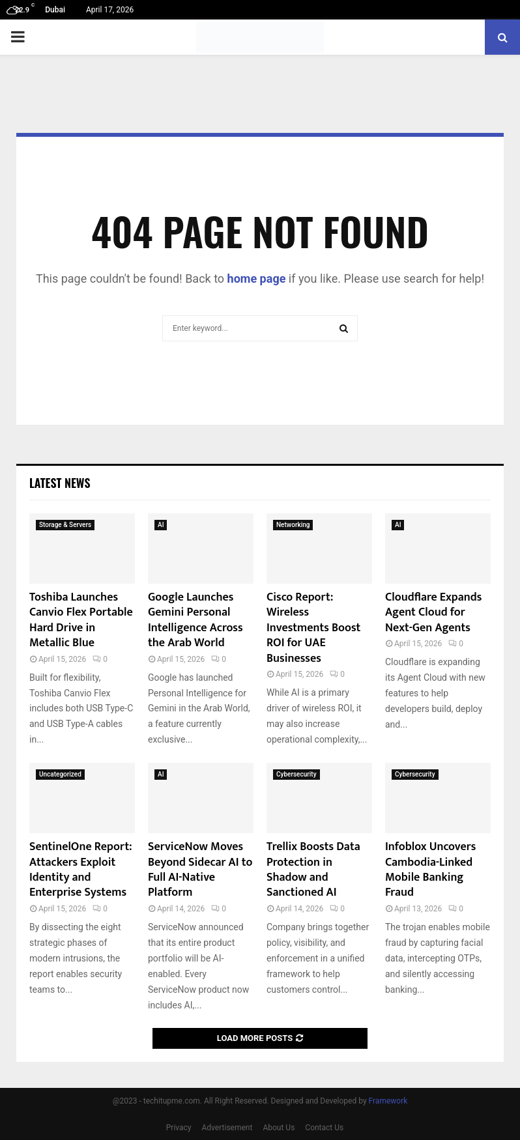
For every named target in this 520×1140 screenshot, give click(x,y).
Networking (293, 524)
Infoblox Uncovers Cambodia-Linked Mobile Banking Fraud (430, 869)
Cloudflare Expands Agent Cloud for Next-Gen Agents (433, 613)
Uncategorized (60, 774)
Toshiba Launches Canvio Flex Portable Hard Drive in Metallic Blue (81, 620)
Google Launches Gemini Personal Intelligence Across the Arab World (195, 620)
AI (161, 524)
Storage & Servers (65, 524)
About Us (279, 1127)
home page (256, 278)
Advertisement (227, 1127)
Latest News (59, 482)
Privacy (179, 1127)
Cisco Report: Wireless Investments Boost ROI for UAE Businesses (313, 628)
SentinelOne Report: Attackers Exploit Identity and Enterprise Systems (80, 869)
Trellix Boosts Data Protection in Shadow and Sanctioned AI (313, 869)
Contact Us (324, 1127)
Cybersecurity (296, 774)
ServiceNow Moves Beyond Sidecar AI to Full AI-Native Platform (200, 869)
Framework (388, 1100)
